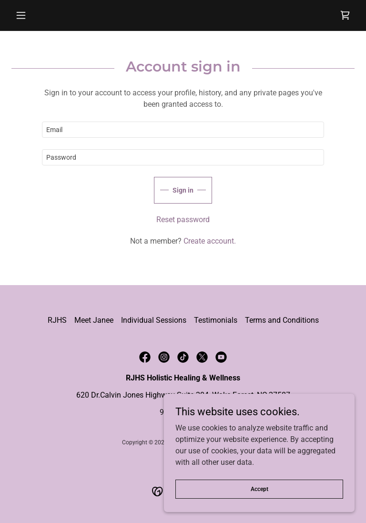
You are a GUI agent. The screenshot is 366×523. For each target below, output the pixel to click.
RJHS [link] (57, 320)
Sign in (183, 190)
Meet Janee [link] (93, 320)
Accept (259, 488)
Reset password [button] (183, 219)
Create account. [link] (209, 241)
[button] (37, 15)
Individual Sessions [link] (153, 320)
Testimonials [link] (215, 320)
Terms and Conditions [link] (282, 320)
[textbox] (183, 130)
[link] (345, 15)
